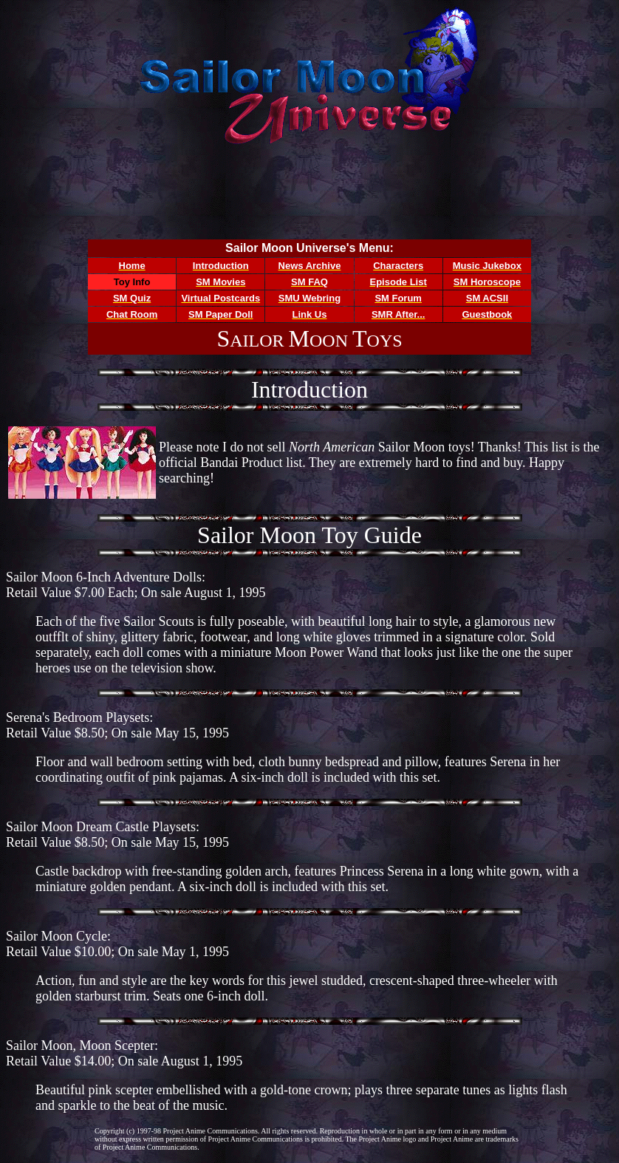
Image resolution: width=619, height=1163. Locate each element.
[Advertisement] (309, 193)
